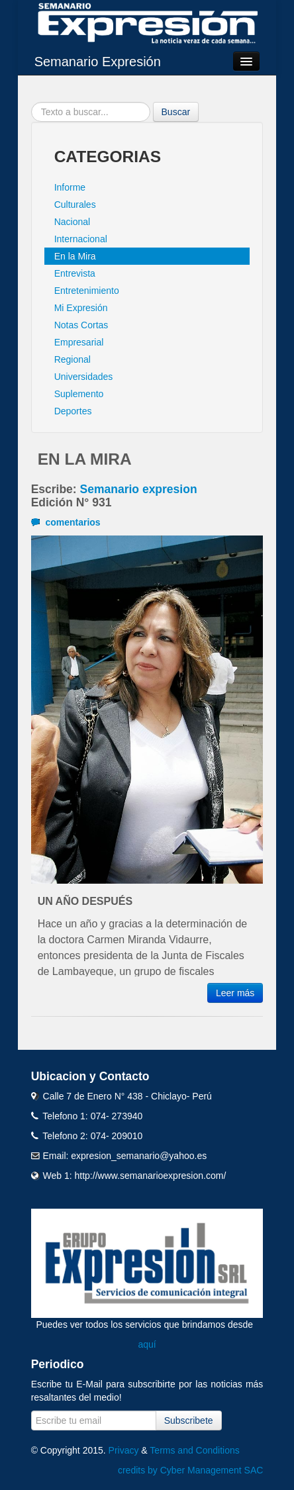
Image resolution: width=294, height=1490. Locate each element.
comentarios (66, 522)
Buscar (176, 112)
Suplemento (79, 394)
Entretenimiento (86, 290)
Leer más (235, 993)
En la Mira (75, 256)
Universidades (83, 376)
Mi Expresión (81, 308)
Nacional (72, 221)
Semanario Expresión (97, 61)
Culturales (75, 204)
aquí (147, 1344)
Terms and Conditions (194, 1450)
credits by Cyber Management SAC (190, 1470)
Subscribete (188, 1420)
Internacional (80, 239)
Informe (69, 187)
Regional (72, 359)
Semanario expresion (138, 489)
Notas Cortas (81, 325)
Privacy (124, 1450)
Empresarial (79, 342)
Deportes (73, 411)
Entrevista (74, 273)
